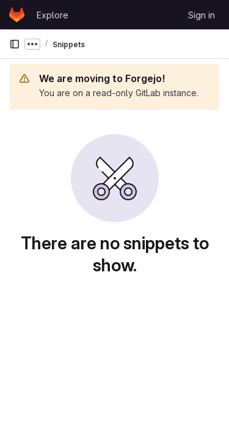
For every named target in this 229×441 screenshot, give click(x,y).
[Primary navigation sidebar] (14, 44)
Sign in (201, 15)
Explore (52, 15)
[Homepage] (17, 14)
